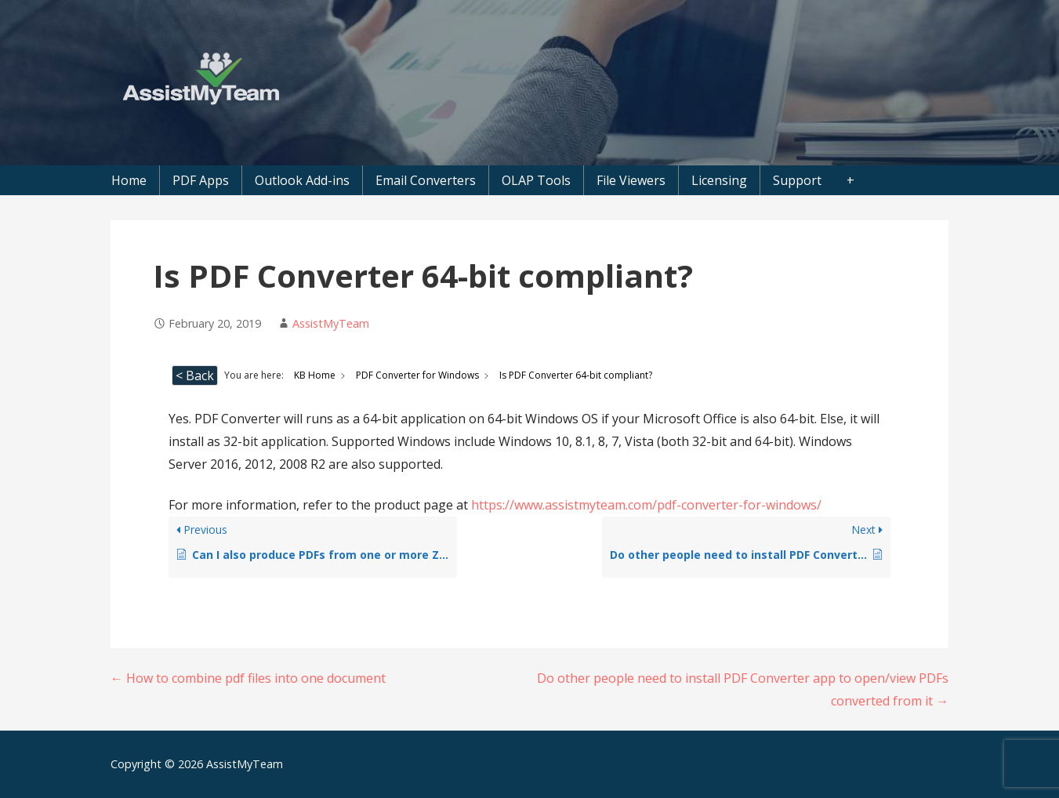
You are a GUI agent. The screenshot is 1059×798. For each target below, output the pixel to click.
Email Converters (425, 180)
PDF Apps (200, 180)
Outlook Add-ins (302, 180)
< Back (195, 375)
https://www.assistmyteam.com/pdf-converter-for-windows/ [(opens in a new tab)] (646, 504)
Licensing (719, 180)
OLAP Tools (536, 180)
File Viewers (631, 180)
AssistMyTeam (330, 323)
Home (129, 180)
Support (797, 180)
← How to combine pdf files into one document (248, 678)
